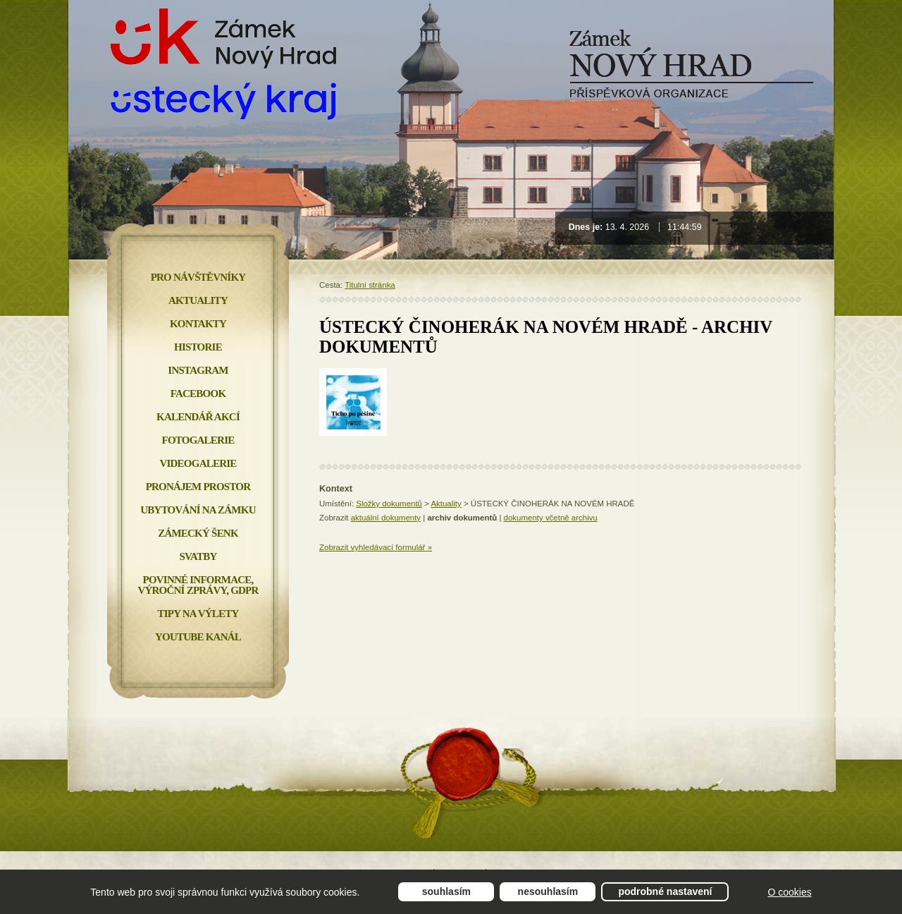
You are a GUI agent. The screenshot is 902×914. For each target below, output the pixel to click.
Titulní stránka (370, 285)
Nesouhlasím (548, 891)
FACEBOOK (198, 393)
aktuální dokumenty (386, 517)
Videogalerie (197, 463)
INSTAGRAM (198, 370)
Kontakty (198, 323)
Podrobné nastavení (665, 891)
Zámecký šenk (198, 533)
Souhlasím (446, 891)
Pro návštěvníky (198, 277)
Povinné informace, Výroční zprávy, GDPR (197, 585)
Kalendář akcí (198, 416)
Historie (198, 347)
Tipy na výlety (197, 613)
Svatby (197, 556)
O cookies (789, 892)
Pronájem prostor (198, 486)
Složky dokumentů (389, 503)
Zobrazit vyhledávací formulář (375, 547)
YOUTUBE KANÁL (198, 636)
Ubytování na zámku (197, 510)
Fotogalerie (198, 440)
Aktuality (446, 503)
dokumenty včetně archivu (551, 517)
